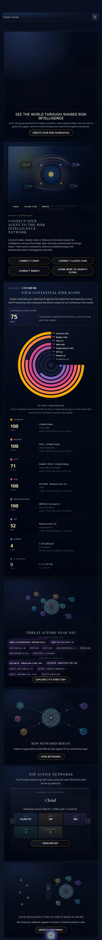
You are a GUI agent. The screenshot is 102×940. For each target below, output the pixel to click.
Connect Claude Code (73, 260)
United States (46, 424)
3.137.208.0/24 (46, 543)
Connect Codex (29, 260)
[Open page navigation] (95, 17)
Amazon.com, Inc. (48, 523)
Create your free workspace (51, 132)
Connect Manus (29, 270)
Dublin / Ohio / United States (54, 464)
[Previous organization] (12, 821)
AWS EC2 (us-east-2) (49, 503)
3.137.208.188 (46, 564)
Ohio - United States (49, 444)
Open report (50, 843)
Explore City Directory (51, 679)
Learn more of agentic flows (73, 271)
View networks (51, 756)
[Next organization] (88, 821)
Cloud (50, 800)
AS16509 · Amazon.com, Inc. (53, 484)
